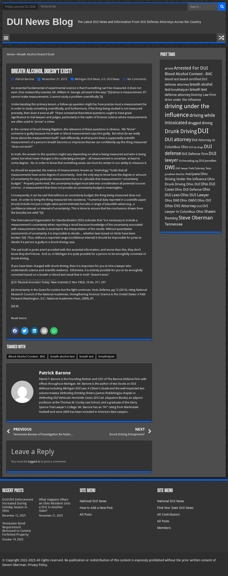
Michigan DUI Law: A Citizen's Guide (86, 388)
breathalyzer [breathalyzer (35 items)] (180, 89)
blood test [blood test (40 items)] (172, 79)
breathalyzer (106, 356)
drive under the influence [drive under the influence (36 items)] (183, 99)
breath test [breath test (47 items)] (198, 89)
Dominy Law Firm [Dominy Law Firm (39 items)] (203, 95)
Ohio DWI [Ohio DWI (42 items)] (172, 200)
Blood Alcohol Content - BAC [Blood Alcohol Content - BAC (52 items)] (188, 74)
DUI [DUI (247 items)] (203, 131)
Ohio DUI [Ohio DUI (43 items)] (193, 184)
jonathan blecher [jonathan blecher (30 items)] (175, 174)
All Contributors (168, 514)
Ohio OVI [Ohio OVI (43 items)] (204, 200)
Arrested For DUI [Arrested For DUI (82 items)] (191, 68)
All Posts (86, 514)
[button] (6, 37)
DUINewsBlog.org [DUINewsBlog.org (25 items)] (188, 160)
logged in (34, 461)
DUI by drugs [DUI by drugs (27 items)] (196, 147)
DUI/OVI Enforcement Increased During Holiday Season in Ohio (17, 505)
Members (164, 528)
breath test (86, 356)
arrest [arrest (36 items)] (169, 68)
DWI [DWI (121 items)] (170, 167)
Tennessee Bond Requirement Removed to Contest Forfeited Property (16, 529)
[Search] (222, 6)
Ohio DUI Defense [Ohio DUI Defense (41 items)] (188, 189)
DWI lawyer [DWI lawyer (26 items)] (181, 168)
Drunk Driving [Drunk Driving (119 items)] (181, 131)
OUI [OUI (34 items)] (199, 206)
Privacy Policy (37, 565)
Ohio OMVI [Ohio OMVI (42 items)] (188, 200)
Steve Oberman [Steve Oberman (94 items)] (196, 218)
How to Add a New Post (96, 508)
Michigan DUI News (87, 79)
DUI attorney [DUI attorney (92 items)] (178, 139)
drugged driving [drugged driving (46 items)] (200, 123)
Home (11, 54)
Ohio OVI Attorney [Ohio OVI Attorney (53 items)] (180, 206)
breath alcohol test (62, 356)
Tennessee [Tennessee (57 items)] (174, 224)
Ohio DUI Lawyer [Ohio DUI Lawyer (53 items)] (194, 195)
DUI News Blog (40, 22)
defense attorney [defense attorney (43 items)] (177, 95)
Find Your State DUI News (175, 508)
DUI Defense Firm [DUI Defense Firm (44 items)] (195, 154)
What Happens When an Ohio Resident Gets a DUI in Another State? (54, 505)
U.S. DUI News (110, 79)
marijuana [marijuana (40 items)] (192, 174)
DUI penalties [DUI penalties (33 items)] (207, 160)
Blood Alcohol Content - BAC (26, 356)
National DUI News (93, 501)
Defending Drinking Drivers (77, 393)
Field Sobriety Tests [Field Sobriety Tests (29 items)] (200, 168)
